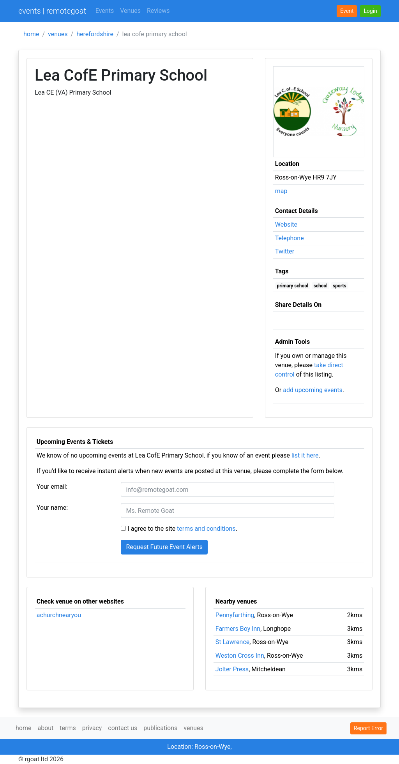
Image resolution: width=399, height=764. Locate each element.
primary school (293, 286)
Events (104, 10)
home (31, 34)
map (281, 191)
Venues (130, 10)
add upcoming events (313, 390)
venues (58, 34)
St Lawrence (232, 642)
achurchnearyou (59, 615)
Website (286, 224)
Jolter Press (232, 669)
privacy (92, 728)
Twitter (284, 251)
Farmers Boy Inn (237, 628)
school (321, 286)
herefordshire (94, 34)
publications (160, 728)
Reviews (158, 10)
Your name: (52, 507)
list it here (304, 455)
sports (339, 286)
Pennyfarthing (234, 615)
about (45, 728)
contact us (122, 728)
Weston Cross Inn (239, 655)
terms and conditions (206, 528)
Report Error (368, 728)
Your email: (52, 486)
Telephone (289, 238)
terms (68, 728)
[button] (370, 11)
